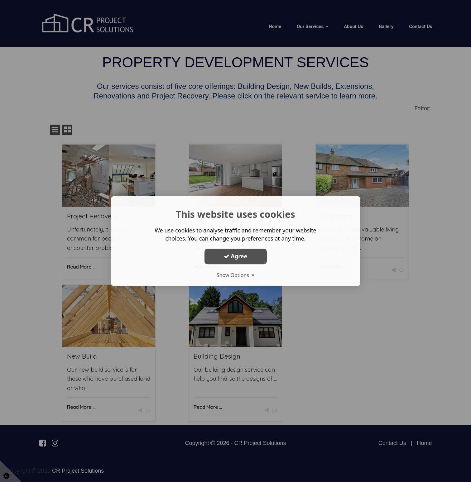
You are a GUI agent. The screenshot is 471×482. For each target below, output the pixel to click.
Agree (236, 256)
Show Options (236, 275)
